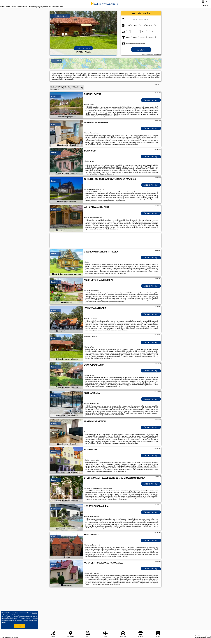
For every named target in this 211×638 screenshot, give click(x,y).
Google (34, 613)
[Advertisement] (105, 608)
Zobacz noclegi (151, 100)
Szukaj (141, 49)
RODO (3, 622)
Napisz (208, 637)
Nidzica (53, 96)
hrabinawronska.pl (105, 4)
